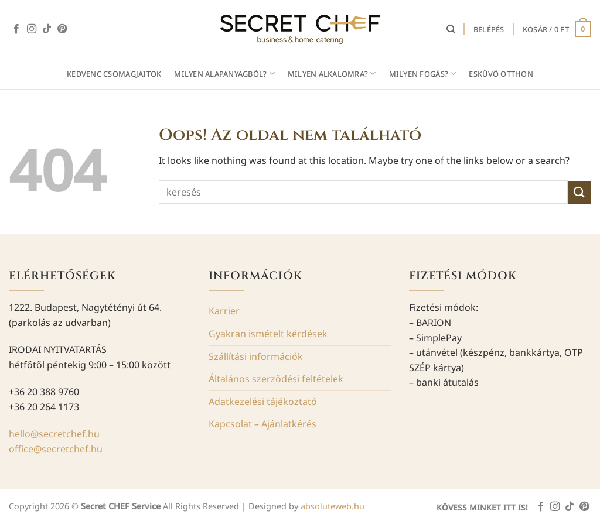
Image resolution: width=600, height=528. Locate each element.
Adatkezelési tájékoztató (263, 401)
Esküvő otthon (501, 73)
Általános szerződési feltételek (276, 378)
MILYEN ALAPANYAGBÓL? (224, 73)
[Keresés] (450, 29)
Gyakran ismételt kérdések (268, 333)
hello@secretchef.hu (54, 433)
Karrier (224, 310)
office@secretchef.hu (56, 449)
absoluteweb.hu (332, 506)
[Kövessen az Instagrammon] (31, 29)
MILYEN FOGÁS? (422, 73)
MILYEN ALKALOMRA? (332, 73)
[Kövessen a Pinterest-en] (62, 29)
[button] (488, 29)
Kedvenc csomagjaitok (114, 73)
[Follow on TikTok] (47, 29)
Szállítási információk (256, 356)
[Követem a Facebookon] (16, 29)
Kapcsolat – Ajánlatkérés (262, 423)
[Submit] (579, 192)
